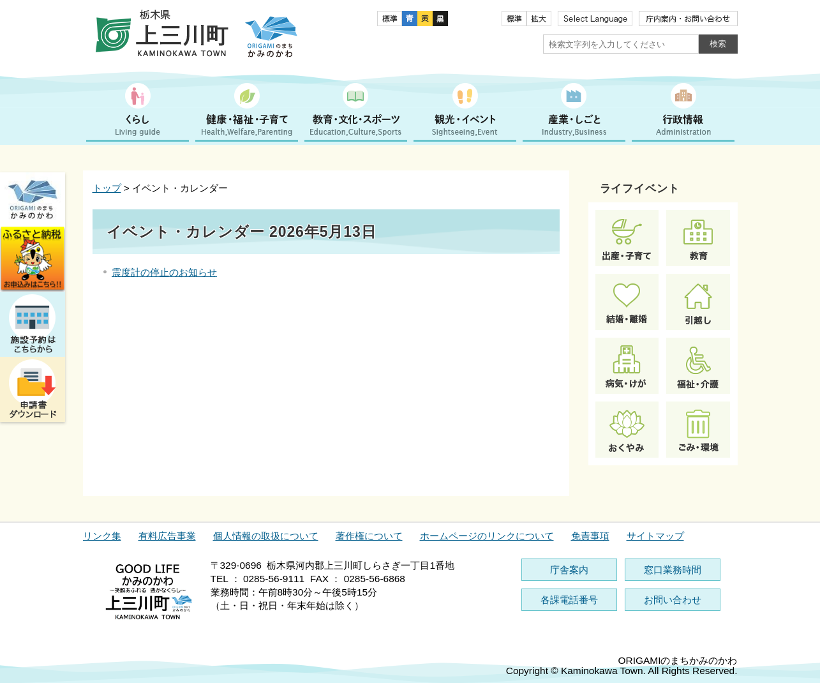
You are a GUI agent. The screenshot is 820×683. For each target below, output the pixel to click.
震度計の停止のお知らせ (164, 272)
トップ (107, 188)
